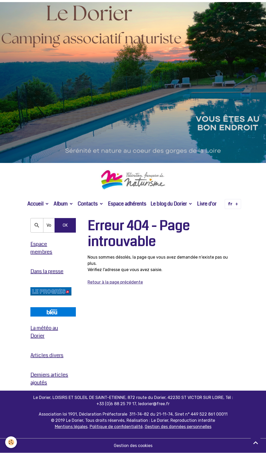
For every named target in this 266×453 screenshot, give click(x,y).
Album (61, 203)
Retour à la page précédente (115, 282)
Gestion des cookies (133, 445)
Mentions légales (71, 426)
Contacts (88, 203)
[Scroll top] (255, 442)
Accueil (35, 203)
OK (65, 225)
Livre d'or (206, 203)
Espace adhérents (127, 203)
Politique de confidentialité (116, 426)
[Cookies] (11, 442)
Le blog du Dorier (169, 203)
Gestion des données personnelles (178, 426)
